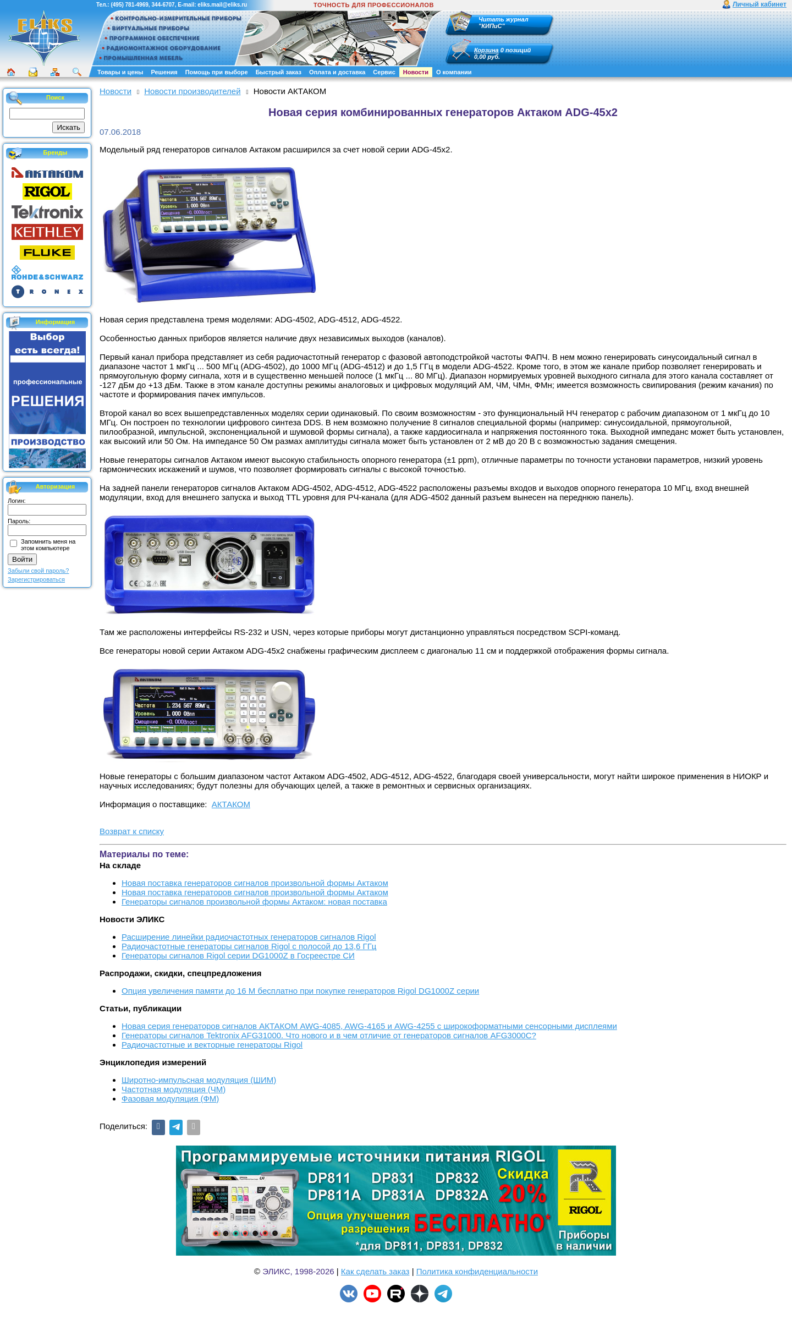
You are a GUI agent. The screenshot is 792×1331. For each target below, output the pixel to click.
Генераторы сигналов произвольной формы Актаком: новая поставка (254, 901)
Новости (415, 72)
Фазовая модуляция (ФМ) (170, 1098)
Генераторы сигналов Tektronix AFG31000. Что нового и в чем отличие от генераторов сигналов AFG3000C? (329, 1035)
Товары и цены (120, 72)
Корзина (486, 50)
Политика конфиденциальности (477, 1271)
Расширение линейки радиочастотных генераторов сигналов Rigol (249, 936)
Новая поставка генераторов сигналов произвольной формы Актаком (255, 883)
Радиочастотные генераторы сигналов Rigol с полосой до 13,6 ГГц (249, 946)
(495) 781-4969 (129, 5)
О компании (454, 72)
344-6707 (162, 5)
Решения (164, 72)
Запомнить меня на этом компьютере (48, 544)
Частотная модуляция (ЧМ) (174, 1089)
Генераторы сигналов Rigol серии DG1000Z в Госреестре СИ (238, 955)
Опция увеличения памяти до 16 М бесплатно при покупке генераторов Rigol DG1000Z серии (300, 990)
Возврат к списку (132, 831)
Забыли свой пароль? (38, 570)
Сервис (384, 72)
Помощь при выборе (216, 72)
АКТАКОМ (231, 804)
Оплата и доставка (337, 72)
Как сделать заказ (375, 1271)
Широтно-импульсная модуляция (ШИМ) (199, 1079)
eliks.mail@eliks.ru (222, 5)
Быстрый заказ (278, 72)
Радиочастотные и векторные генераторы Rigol (212, 1044)
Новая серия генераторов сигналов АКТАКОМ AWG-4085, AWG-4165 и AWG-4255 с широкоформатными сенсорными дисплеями (369, 1026)
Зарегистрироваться (36, 579)
